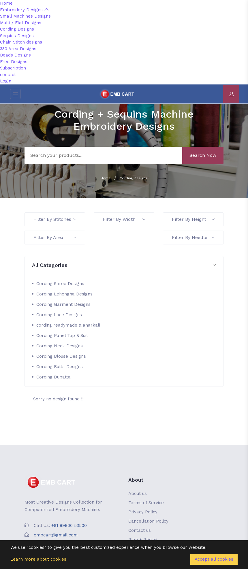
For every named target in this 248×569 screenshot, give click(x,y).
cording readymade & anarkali (68, 325)
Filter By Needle (193, 237)
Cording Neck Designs (59, 345)
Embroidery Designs (24, 9)
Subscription (13, 68)
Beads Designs (15, 55)
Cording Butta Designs (59, 366)
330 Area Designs (18, 48)
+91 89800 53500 (69, 525)
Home (6, 3)
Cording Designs (17, 29)
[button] (124, 265)
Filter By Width (124, 219)
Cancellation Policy (148, 521)
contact (8, 74)
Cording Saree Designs (60, 283)
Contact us (139, 530)
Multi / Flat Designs (20, 22)
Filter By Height (193, 219)
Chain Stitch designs (21, 42)
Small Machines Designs (25, 16)
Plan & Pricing (142, 539)
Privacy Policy (142, 512)
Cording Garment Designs (63, 304)
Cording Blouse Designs (61, 356)
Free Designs (13, 61)
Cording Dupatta (53, 377)
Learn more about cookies (38, 559)
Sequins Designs (17, 35)
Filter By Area (54, 237)
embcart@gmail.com (56, 535)
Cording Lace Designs (59, 314)
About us (137, 493)
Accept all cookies (214, 559)
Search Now (202, 155)
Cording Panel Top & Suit (62, 335)
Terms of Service (146, 502)
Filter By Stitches (54, 219)
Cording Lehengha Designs (64, 294)
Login (5, 81)
